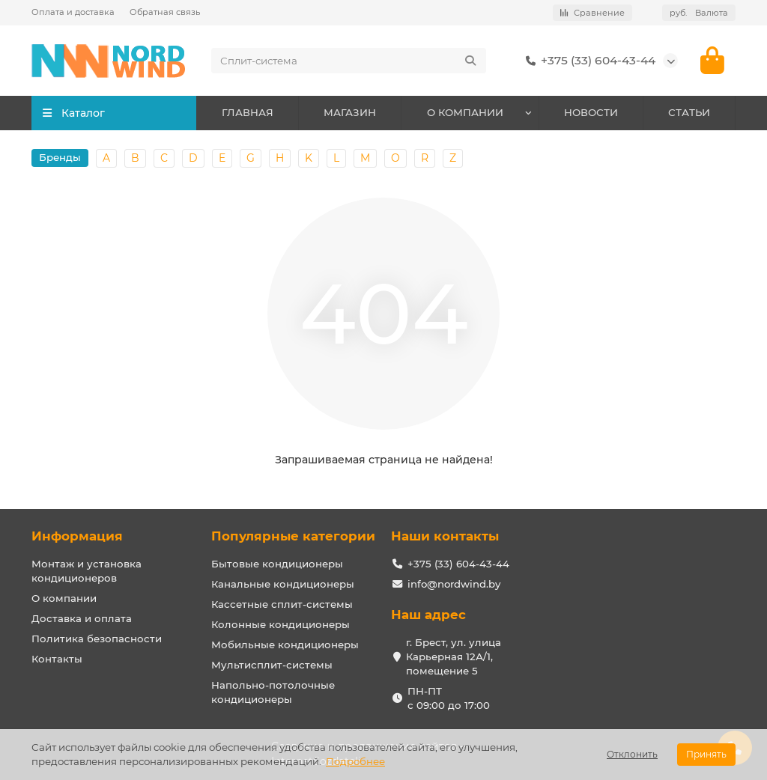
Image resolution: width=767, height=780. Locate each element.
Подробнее (355, 761)
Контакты (56, 659)
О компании (64, 598)
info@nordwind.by (453, 584)
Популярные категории (293, 535)
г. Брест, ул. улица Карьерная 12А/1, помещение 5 (453, 656)
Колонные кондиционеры (280, 624)
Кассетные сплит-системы (282, 604)
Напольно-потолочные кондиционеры (273, 692)
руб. (699, 12)
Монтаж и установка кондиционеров (86, 571)
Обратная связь (165, 12)
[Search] (348, 61)
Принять (706, 754)
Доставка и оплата (81, 618)
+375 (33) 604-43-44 (587, 61)
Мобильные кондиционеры (285, 644)
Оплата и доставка (73, 12)
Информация (77, 535)
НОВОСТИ (591, 114)
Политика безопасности (96, 639)
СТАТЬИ (689, 114)
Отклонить (632, 754)
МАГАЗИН (350, 114)
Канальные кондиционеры (282, 584)
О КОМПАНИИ (465, 114)
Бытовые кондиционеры (277, 564)
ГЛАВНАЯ (247, 114)
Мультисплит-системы (272, 665)
